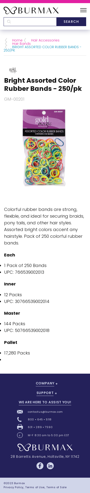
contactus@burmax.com (45, 412)
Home (17, 40)
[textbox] (30, 21)
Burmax (19, 483)
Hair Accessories (45, 40)
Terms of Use (35, 487)
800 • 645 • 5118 (40, 419)
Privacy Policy (14, 487)
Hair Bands (21, 43)
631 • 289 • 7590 (40, 427)
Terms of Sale (56, 487)
